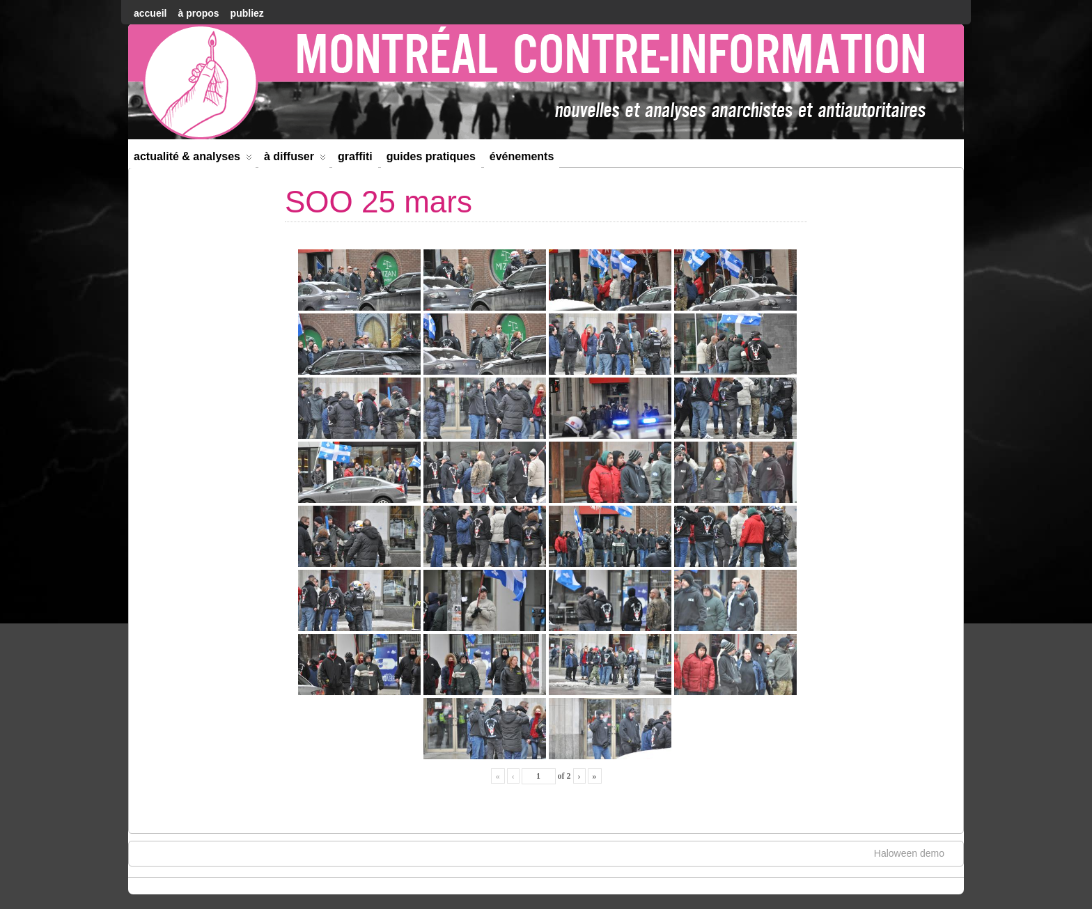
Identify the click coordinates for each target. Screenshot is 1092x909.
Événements (522, 156)
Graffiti (355, 156)
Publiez (247, 13)
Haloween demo (916, 852)
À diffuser (295, 159)
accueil (150, 13)
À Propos (198, 13)
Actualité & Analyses (193, 159)
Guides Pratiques (431, 156)
